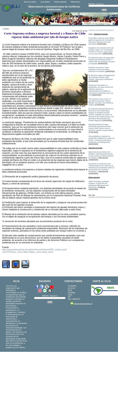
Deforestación (107, 30)
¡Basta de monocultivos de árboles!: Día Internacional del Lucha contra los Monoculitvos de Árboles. (100, 155)
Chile (5, 29)
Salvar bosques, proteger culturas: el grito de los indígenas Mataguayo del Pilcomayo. (98, 184)
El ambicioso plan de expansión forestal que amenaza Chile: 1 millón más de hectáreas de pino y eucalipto (101, 61)
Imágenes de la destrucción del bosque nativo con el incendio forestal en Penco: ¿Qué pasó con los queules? (101, 51)
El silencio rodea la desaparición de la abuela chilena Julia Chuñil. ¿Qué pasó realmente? (101, 77)
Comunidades (45, 2)
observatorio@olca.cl (81, 303)
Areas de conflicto (30, 2)
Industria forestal (94, 30)
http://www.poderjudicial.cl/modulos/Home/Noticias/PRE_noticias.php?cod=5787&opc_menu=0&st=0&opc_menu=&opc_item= (34, 251)
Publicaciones (75, 2)
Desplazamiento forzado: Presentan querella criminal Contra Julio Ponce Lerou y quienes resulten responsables (100, 127)
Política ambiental (60, 2)
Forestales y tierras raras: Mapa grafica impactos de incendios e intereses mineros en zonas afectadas (101, 41)
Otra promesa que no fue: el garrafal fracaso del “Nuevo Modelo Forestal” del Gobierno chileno (100, 102)
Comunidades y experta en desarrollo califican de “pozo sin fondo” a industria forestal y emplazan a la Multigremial (101, 139)
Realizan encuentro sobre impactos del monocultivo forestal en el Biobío (98, 69)
